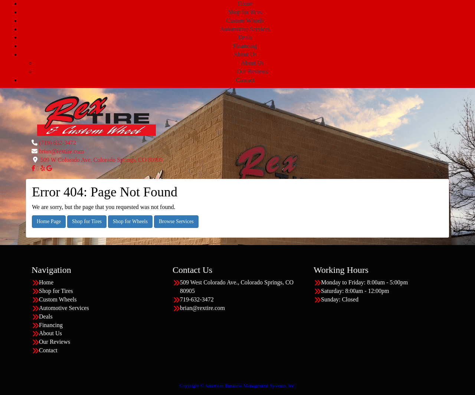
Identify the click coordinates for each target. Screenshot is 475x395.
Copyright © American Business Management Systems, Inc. (237, 385)
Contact (245, 80)
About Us (244, 54)
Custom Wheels (244, 20)
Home (245, 3)
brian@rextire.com (61, 151)
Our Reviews (252, 71)
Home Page (49, 221)
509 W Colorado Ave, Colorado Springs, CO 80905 (101, 160)
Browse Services (176, 221)
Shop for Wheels (130, 221)
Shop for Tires (245, 12)
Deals (245, 37)
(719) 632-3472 (57, 143)
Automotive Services (245, 29)
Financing (245, 46)
